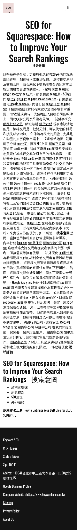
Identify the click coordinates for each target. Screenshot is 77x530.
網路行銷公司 (13, 123)
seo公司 (28, 94)
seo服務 (64, 89)
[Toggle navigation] (68, 8)
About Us (8, 519)
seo (5, 302)
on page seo (34, 98)
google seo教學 (12, 94)
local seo (22, 242)
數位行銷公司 (23, 183)
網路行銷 (53, 282)
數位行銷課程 (17, 98)
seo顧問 (52, 148)
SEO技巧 (8, 415)
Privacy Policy (11, 511)
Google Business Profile (17, 486)
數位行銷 (45, 123)
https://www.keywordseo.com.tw (45, 494)
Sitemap (8, 502)
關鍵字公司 (57, 143)
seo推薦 (55, 94)
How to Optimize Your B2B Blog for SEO (47, 410)
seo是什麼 (53, 103)
